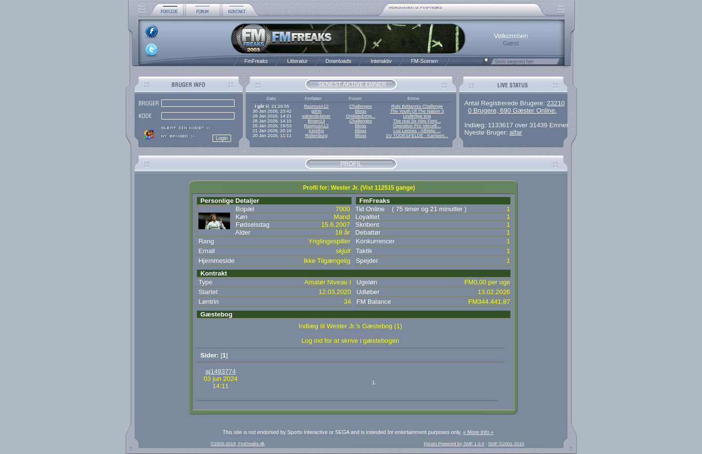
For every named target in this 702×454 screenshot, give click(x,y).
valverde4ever (316, 116)
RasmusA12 (316, 106)
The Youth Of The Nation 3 (417, 111)
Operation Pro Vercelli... (417, 125)
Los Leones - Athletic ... (417, 130)
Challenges (360, 106)
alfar (515, 132)
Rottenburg (316, 135)
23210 (555, 103)
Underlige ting (417, 116)
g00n (316, 111)
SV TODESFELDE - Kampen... (417, 135)
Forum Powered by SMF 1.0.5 (454, 443)
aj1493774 (220, 371)
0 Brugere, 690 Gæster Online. (512, 110)
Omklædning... (360, 116)
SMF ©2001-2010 (506, 443)
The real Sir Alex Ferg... (417, 120)
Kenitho (316, 130)
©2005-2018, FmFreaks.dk (238, 443)
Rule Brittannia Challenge (417, 106)
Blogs (360, 111)
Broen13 (316, 120)
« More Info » (478, 432)
